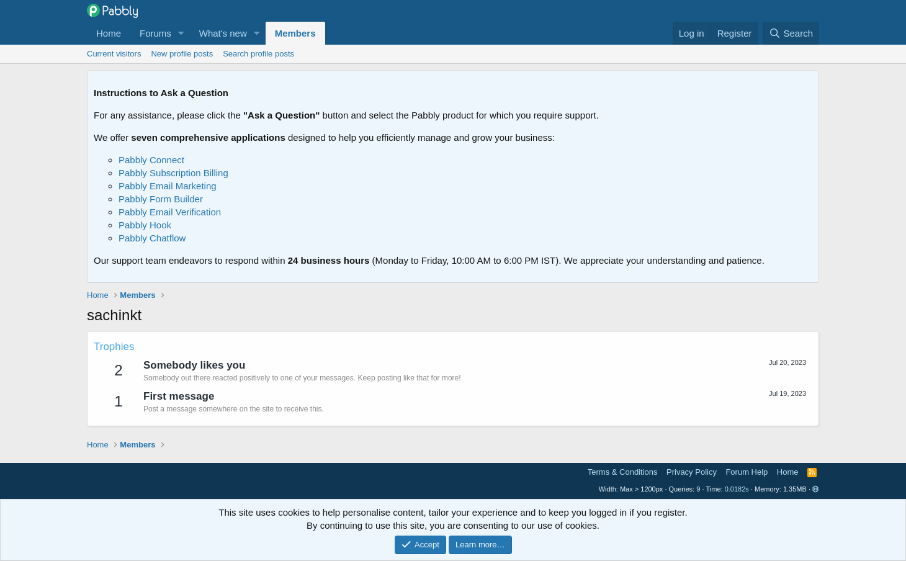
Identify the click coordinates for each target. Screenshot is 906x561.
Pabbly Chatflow (152, 238)
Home (108, 33)
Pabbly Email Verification (170, 212)
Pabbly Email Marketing (168, 186)
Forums (155, 33)
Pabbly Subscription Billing (173, 173)
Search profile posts (258, 53)
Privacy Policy (691, 472)
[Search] (791, 33)
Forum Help (746, 472)
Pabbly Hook (145, 225)
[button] (181, 33)
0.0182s (737, 489)
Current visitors (114, 53)
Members (295, 33)
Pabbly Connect (151, 160)
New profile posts (182, 53)
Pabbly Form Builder (161, 199)
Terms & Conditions (623, 472)
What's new (223, 33)
